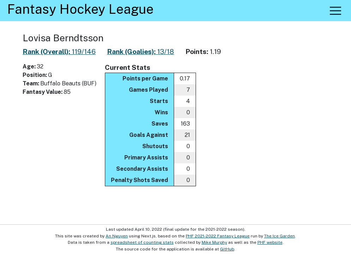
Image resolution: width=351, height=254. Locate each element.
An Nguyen (117, 236)
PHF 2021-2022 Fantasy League (218, 236)
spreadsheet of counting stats (142, 242)
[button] (335, 10)
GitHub (227, 249)
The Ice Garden (279, 236)
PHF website (269, 242)
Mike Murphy (214, 242)
